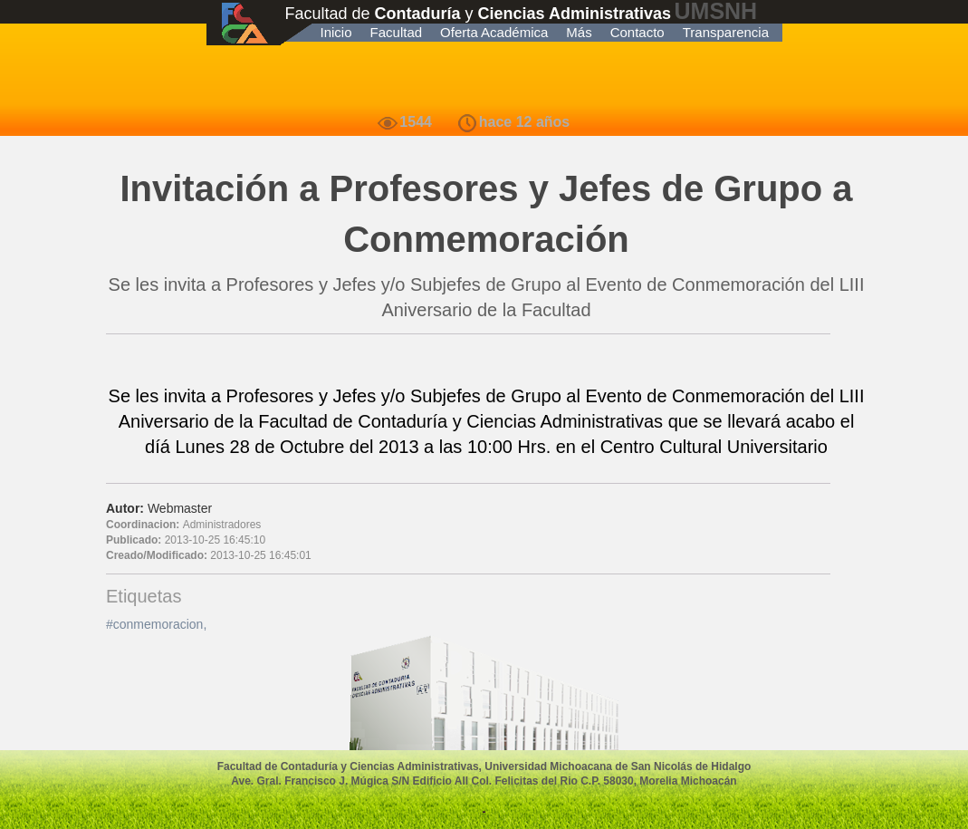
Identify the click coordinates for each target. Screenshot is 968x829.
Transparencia (726, 32)
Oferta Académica (494, 32)
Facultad (396, 32)
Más (578, 32)
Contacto (637, 32)
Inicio (336, 32)
